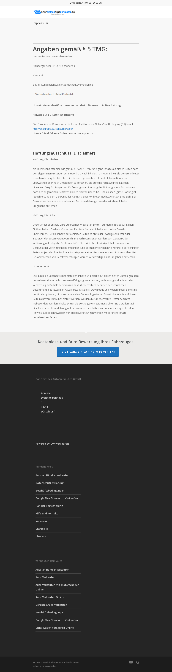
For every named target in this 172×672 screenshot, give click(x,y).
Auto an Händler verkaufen (52, 475)
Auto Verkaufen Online (50, 597)
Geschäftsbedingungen (50, 490)
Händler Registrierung (49, 506)
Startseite (42, 528)
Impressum (42, 521)
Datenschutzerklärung (50, 483)
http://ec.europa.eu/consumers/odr (53, 128)
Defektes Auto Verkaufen (51, 604)
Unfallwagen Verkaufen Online (55, 627)
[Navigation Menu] (137, 12)
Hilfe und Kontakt (47, 513)
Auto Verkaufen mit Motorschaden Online (57, 587)
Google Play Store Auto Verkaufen (57, 498)
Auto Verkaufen (45, 577)
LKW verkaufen (59, 443)
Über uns (41, 536)
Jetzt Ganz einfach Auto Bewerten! (88, 351)
